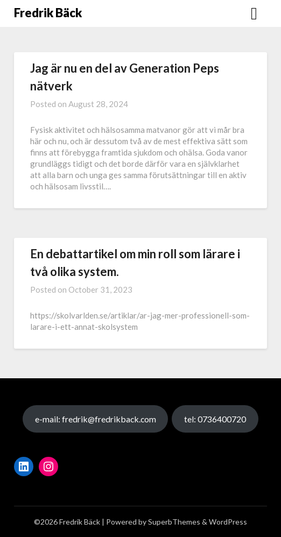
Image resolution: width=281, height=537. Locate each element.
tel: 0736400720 (215, 419)
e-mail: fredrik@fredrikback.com (95, 419)
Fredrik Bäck (48, 12)
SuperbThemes (174, 521)
